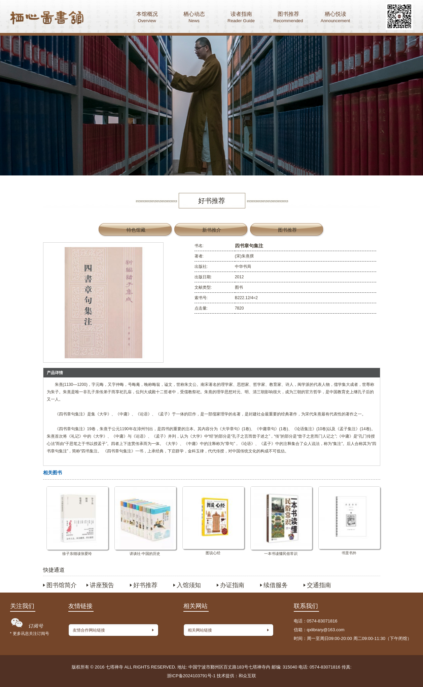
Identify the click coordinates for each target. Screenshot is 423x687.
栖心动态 (194, 18)
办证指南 (232, 585)
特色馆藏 (136, 230)
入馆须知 (189, 585)
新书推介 (211, 230)
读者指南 (241, 18)
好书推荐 (145, 585)
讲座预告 (102, 585)
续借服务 (275, 585)
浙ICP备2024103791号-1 (191, 675)
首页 (47, 18)
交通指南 (319, 585)
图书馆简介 (61, 585)
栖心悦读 (335, 18)
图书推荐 (288, 18)
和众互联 (247, 675)
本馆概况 (147, 18)
